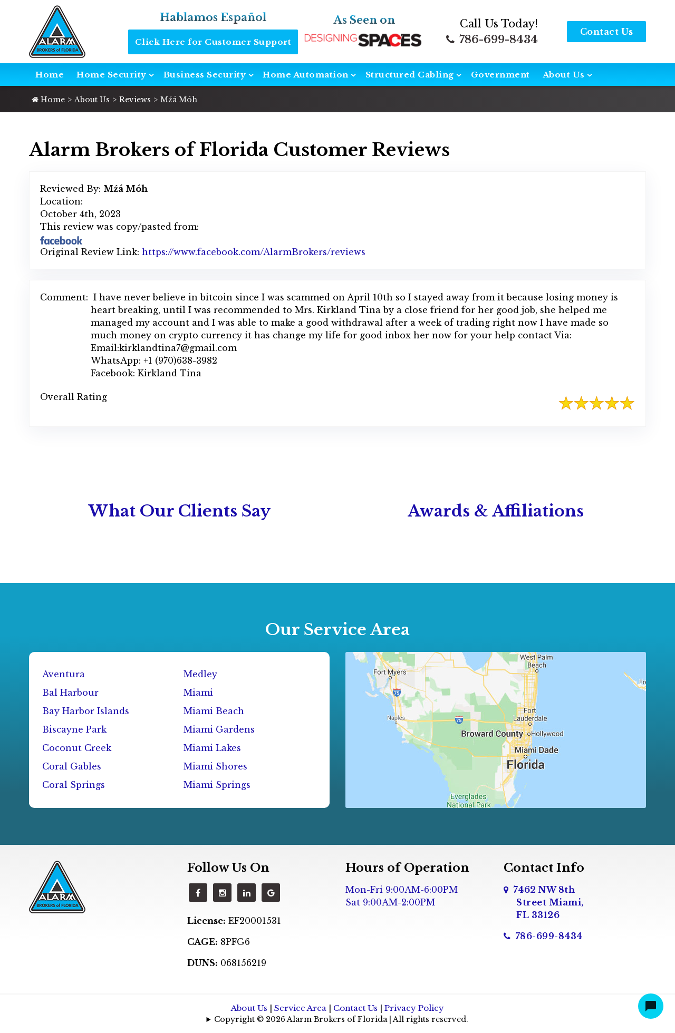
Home (49, 75)
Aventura (63, 674)
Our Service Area (337, 629)
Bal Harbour (70, 692)
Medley (200, 674)
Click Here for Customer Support (213, 42)
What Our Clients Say (180, 511)
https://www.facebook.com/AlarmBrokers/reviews (253, 252)
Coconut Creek (76, 748)
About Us (564, 75)
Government (500, 75)
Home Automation (306, 75)
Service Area (300, 1008)
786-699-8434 (492, 39)
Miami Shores (215, 766)
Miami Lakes (212, 748)
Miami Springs (217, 784)
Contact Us (606, 31)
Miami (198, 692)
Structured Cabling (409, 75)
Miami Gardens (219, 729)
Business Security (204, 75)
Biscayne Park (74, 729)
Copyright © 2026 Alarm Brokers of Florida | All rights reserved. (341, 1019)
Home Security (111, 75)
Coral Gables (71, 766)
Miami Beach (214, 711)
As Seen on (364, 20)
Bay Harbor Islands (85, 711)
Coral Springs (73, 784)
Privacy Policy (414, 1008)
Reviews (135, 99)
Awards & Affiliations (496, 511)
